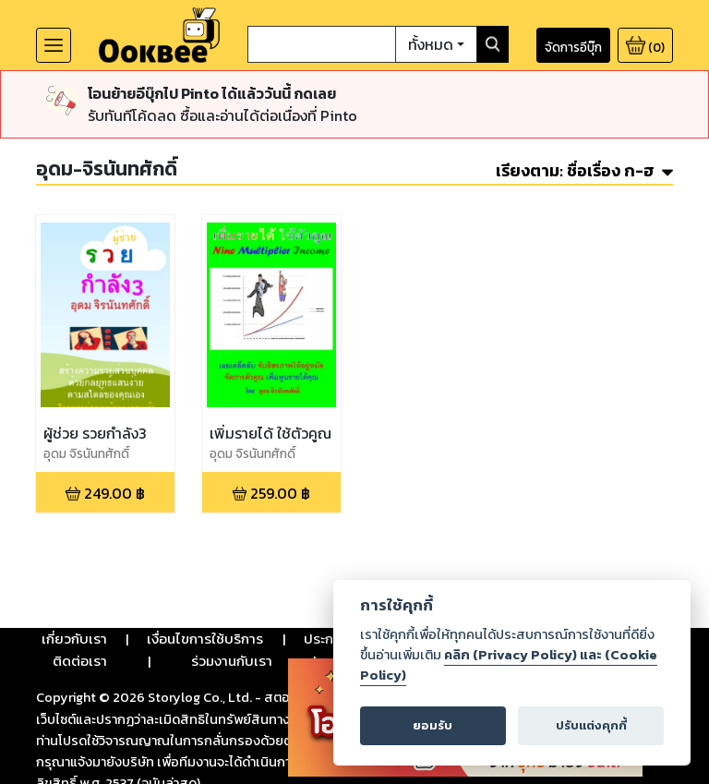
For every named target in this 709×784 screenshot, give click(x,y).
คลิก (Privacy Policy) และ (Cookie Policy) (508, 665)
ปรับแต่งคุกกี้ (591, 725)
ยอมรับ (432, 725)
